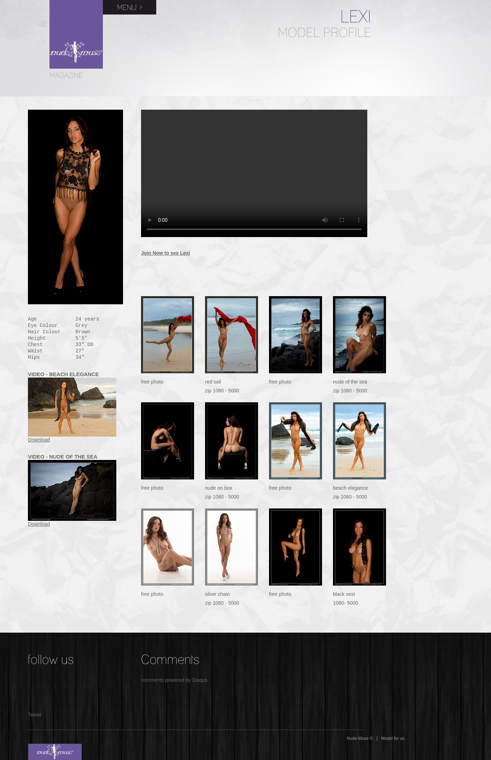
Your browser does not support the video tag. (254, 173)
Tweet (34, 715)
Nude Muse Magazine (76, 34)
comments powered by (174, 680)
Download (39, 440)
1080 (218, 390)
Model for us (392, 738)
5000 (233, 390)
